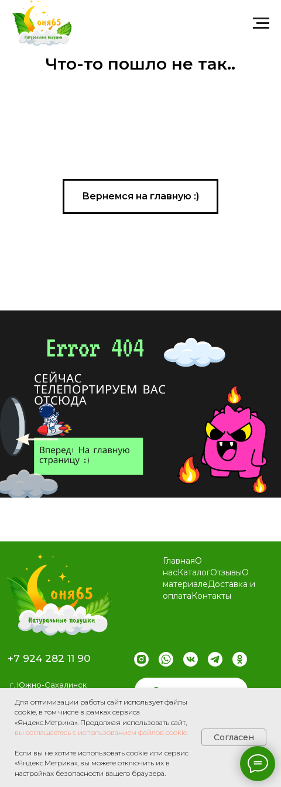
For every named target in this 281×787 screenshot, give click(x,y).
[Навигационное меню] (261, 23)
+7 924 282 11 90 (49, 658)
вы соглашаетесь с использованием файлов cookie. (101, 732)
